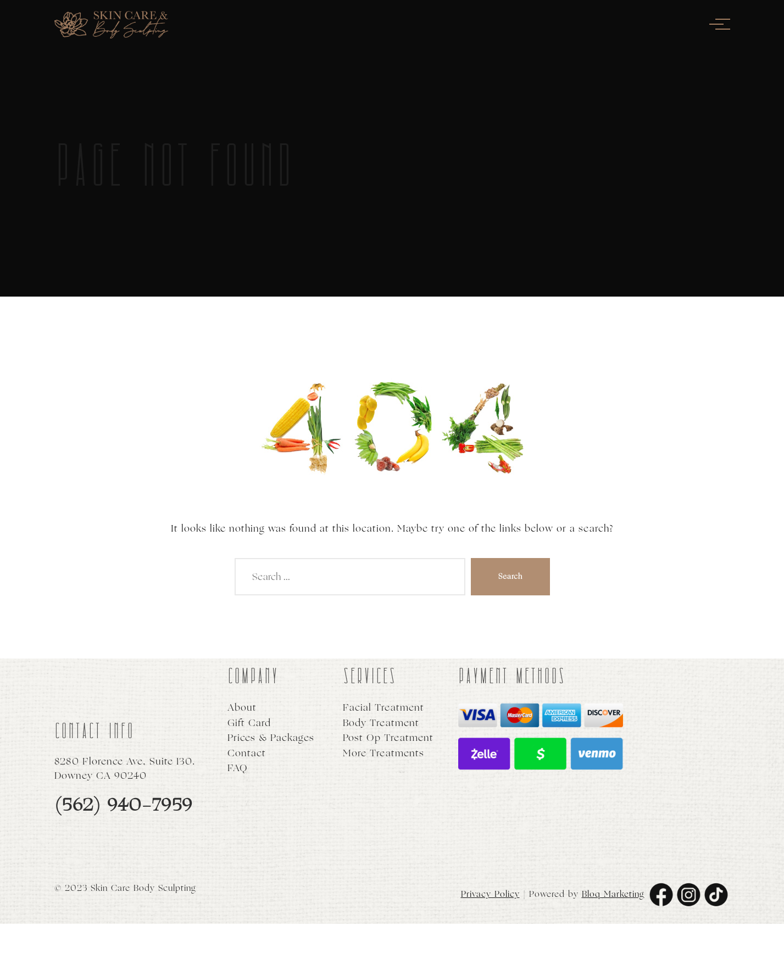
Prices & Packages (270, 738)
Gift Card (249, 723)
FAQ (237, 768)
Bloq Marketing (613, 894)
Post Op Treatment (388, 738)
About (242, 708)
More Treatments (383, 753)
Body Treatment (381, 723)
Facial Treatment (383, 708)
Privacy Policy (490, 894)
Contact (246, 753)
